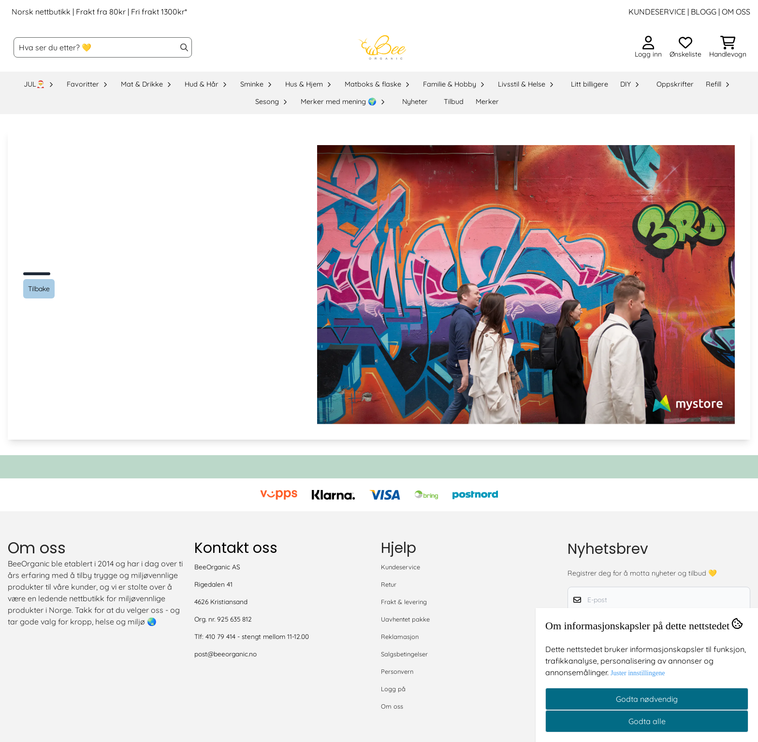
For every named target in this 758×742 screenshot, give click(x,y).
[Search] (184, 47)
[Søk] (103, 47)
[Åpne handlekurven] (727, 47)
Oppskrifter (675, 84)
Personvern (397, 671)
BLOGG (702, 11)
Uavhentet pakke (405, 619)
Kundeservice (400, 567)
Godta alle (647, 721)
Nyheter (415, 101)
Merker (487, 101)
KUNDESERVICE (656, 11)
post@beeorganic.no (225, 654)
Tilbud (454, 101)
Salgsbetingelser (404, 654)
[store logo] (382, 47)
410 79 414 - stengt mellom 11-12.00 (257, 636)
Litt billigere (589, 84)
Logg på (393, 689)
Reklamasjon (400, 636)
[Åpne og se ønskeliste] (685, 47)
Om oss (392, 706)
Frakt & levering (404, 602)
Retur (388, 584)
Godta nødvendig (647, 699)
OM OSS (736, 11)
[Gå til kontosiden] (648, 47)
